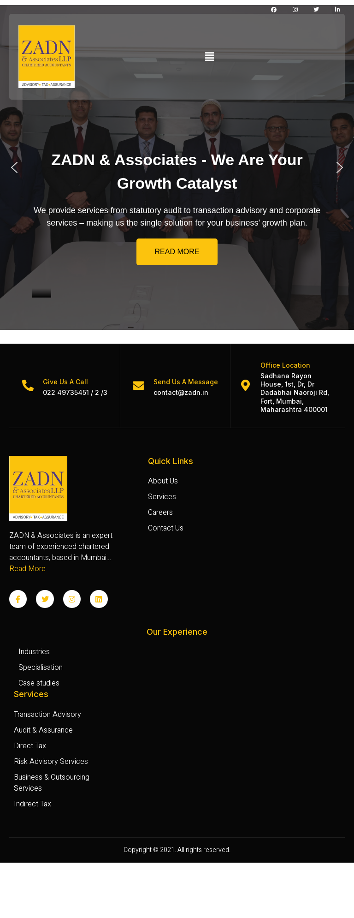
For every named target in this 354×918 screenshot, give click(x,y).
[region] (177, 167)
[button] (210, 57)
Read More (27, 568)
